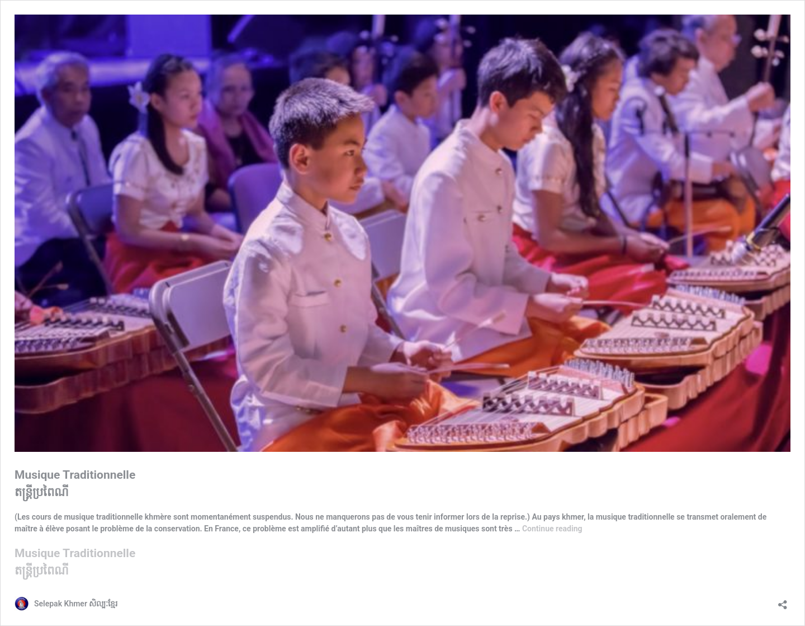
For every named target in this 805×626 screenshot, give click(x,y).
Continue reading (552, 528)
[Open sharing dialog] (782, 601)
